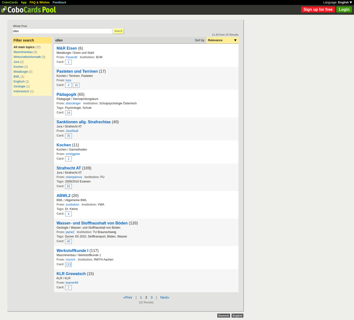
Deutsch (223, 315)
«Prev (127, 297)
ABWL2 (64, 196)
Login (344, 9)
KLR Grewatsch (71, 274)
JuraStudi (72, 131)
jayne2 (70, 232)
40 (68, 241)
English (345, 2)
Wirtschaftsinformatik (27, 57)
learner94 (72, 282)
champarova (74, 177)
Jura (16, 62)
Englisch (19, 81)
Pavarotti (71, 57)
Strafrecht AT (69, 168)
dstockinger (73, 103)
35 (68, 136)
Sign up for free (318, 9)
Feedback (59, 2)
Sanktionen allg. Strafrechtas (84, 122)
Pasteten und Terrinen (77, 71)
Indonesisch (21, 91)
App (24, 2)
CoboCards (10, 2)
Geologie (19, 86)
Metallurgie (21, 71)
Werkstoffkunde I (72, 251)
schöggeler (73, 154)
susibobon (72, 204)
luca (68, 80)
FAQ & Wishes (40, 2)
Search (118, 31)
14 (68, 112)
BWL (17, 76)
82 (68, 186)
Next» (164, 297)
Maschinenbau (23, 52)
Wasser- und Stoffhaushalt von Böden (92, 223)
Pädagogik (66, 94)
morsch (70, 259)
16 (76, 85)
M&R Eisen (67, 48)
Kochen (19, 67)
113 (68, 264)
